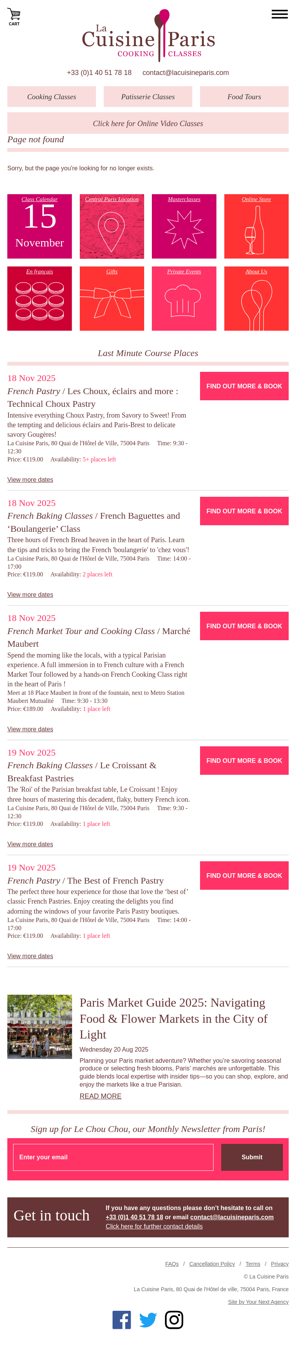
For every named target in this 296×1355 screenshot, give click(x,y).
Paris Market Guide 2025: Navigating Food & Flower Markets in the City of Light (174, 1018)
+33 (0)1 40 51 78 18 (99, 73)
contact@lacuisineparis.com (186, 73)
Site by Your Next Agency (258, 1302)
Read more (101, 1096)
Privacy (280, 1264)
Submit (252, 1157)
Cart (14, 16)
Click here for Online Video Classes (148, 123)
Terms (253, 1264)
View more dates (30, 479)
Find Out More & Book (244, 386)
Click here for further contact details (154, 1226)
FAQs (172, 1264)
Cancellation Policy (212, 1264)
